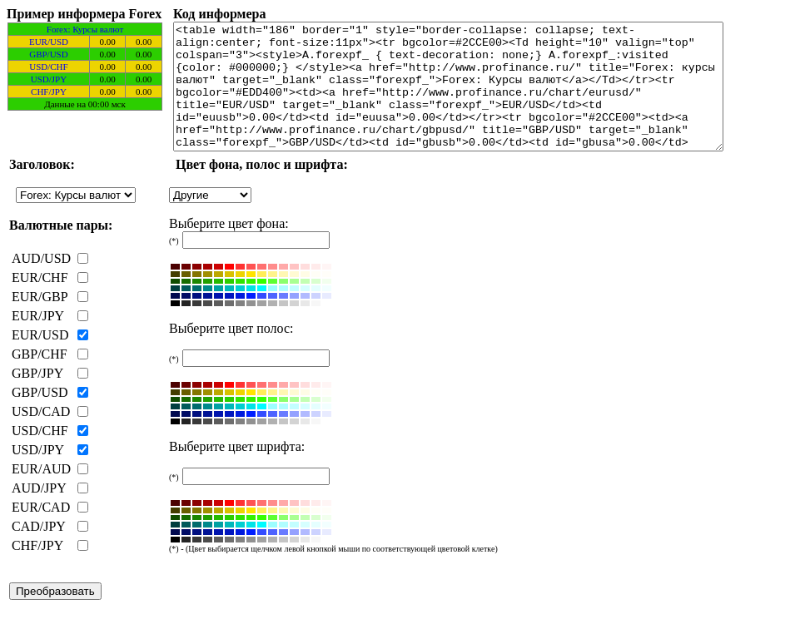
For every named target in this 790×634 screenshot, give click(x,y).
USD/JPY (49, 79)
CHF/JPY (49, 92)
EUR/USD (48, 42)
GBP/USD (48, 54)
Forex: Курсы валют (85, 29)
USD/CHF (48, 67)
